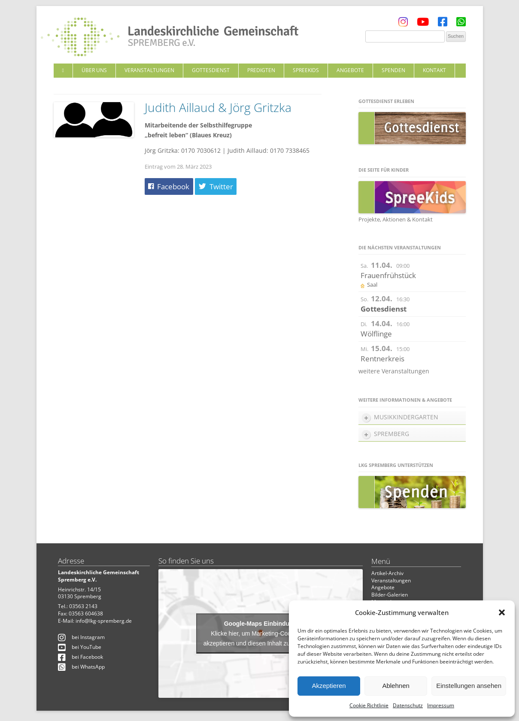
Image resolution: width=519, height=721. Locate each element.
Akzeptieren (329, 685)
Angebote (350, 70)
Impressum (440, 705)
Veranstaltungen (149, 70)
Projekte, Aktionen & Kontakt (395, 219)
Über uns (94, 70)
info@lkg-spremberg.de (104, 620)
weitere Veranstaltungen (393, 371)
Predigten (261, 70)
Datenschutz (408, 705)
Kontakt (434, 70)
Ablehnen (395, 685)
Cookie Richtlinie (368, 705)
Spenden (393, 70)
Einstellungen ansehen (468, 685)
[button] (502, 612)
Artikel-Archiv (387, 573)
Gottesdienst (211, 70)
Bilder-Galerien (389, 594)
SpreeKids (306, 70)
